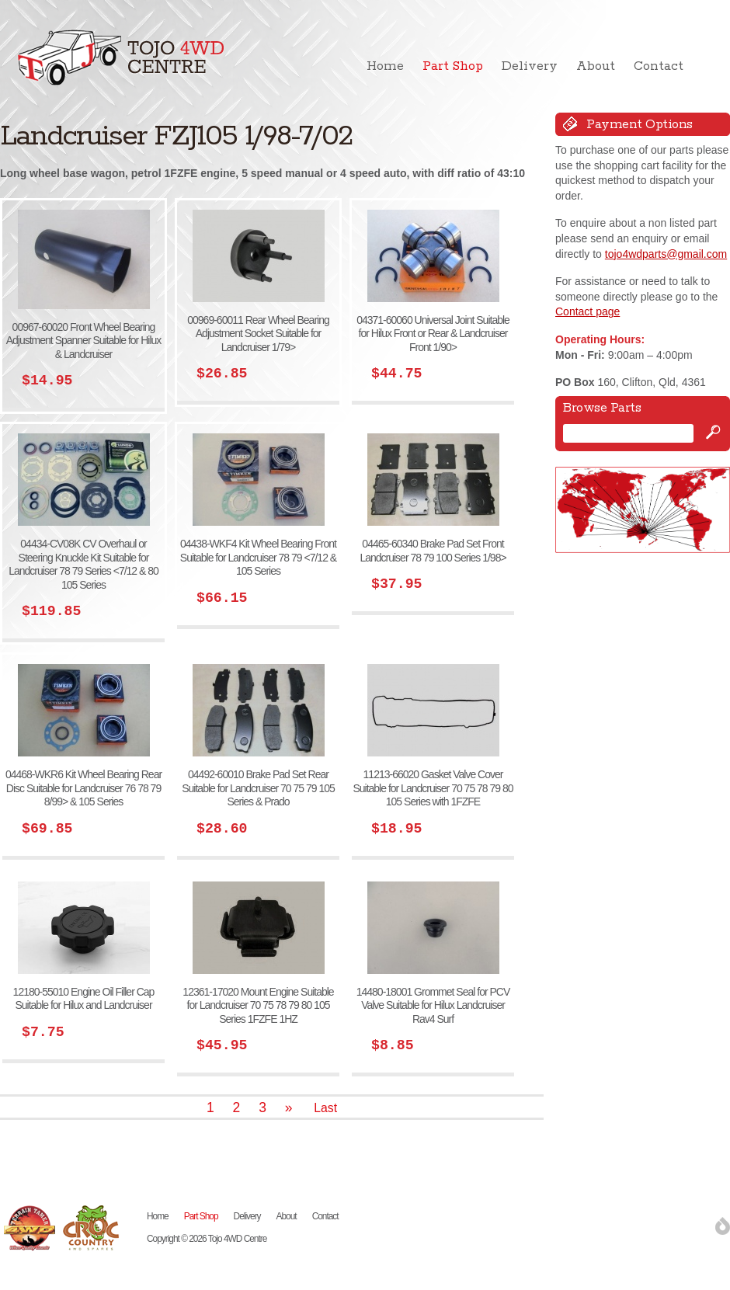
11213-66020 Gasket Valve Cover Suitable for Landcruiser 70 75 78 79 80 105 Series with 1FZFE (433, 788)
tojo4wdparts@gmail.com (666, 254)
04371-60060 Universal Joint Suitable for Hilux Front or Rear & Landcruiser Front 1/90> (432, 333)
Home (385, 66)
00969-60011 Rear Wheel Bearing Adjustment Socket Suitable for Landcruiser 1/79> (257, 333)
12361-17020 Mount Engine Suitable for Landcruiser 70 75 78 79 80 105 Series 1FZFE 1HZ (257, 1005)
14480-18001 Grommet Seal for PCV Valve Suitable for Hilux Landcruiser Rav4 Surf (433, 1005)
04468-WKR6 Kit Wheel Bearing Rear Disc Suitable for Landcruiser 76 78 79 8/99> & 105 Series (83, 788)
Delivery (530, 66)
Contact (658, 66)
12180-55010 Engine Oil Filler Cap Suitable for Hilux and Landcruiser (84, 999)
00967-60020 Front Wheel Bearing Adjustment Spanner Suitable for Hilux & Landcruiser (84, 340)
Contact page (587, 311)
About (595, 66)
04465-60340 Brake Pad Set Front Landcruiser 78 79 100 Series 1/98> (433, 550)
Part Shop (452, 66)
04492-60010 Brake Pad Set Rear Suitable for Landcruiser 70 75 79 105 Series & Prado (258, 788)
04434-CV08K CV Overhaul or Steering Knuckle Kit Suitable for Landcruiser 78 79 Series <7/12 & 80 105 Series (83, 564)
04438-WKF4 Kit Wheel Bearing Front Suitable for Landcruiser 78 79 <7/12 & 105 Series (258, 557)
